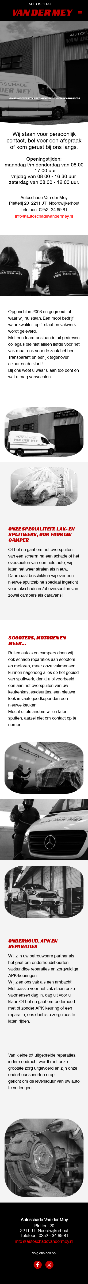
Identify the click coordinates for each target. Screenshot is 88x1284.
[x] (49, 1265)
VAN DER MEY (41, 12)
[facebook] (38, 1265)
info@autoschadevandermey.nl (44, 216)
